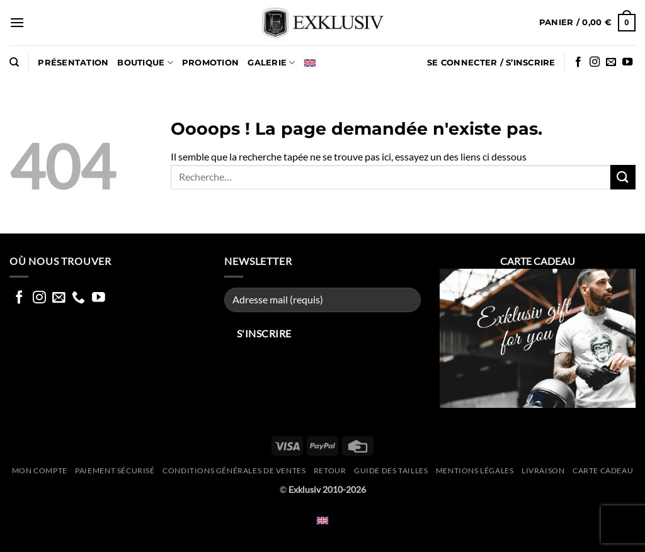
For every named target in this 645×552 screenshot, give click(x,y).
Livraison (543, 470)
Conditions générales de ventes (234, 470)
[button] (17, 22)
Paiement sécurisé (114, 470)
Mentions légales (475, 470)
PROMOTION (210, 62)
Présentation (73, 62)
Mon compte (39, 470)
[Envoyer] (623, 177)
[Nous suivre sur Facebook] (578, 62)
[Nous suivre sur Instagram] (595, 62)
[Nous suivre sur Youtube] (627, 62)
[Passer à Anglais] (310, 63)
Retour (330, 470)
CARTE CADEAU (603, 470)
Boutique (145, 63)
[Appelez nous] (78, 298)
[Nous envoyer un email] (611, 62)
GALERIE (271, 63)
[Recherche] (14, 62)
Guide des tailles (391, 470)
